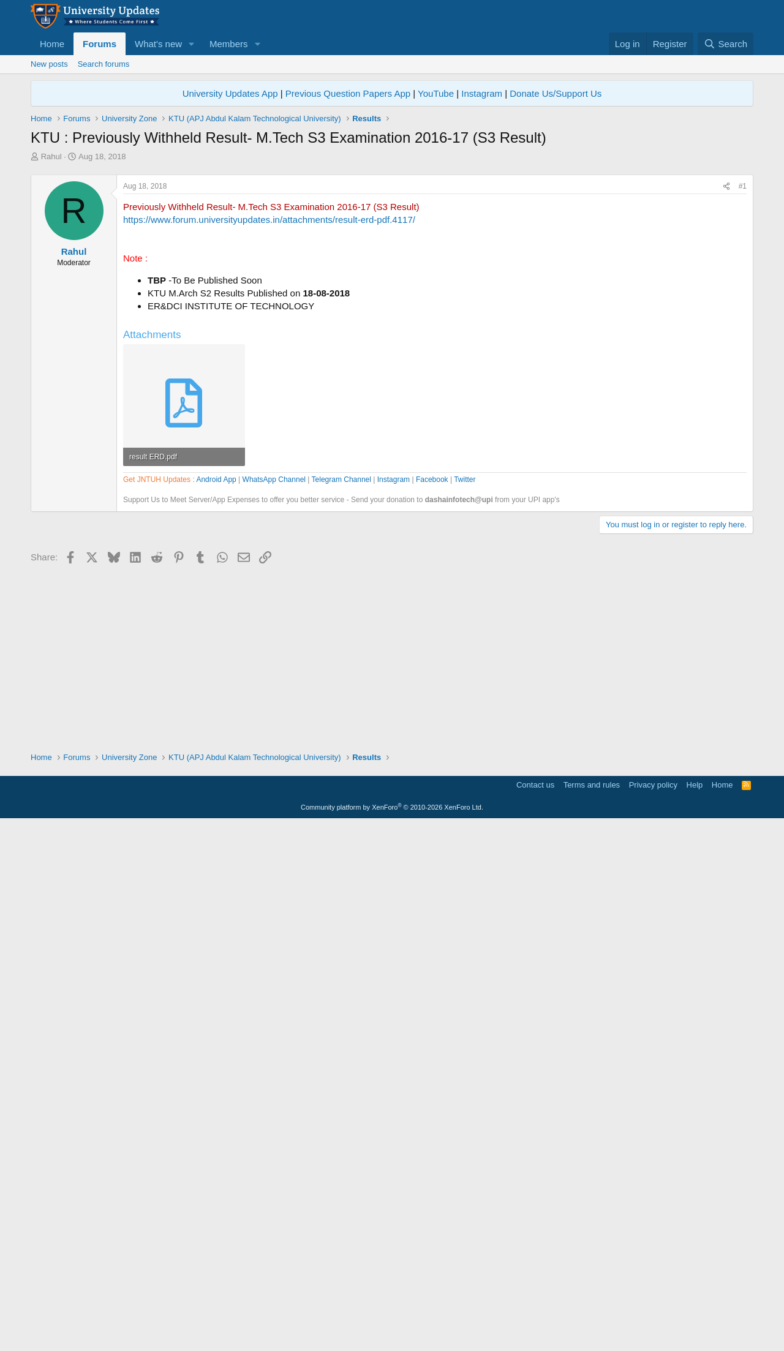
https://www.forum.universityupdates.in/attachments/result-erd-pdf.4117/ (269, 391)
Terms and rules (592, 1311)
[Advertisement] (392, 254)
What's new (158, 44)
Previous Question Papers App (347, 93)
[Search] (725, 43)
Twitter (464, 828)
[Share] (726, 358)
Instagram (481, 93)
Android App (216, 828)
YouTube (436, 93)
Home (52, 44)
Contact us (535, 1311)
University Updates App (230, 93)
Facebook (432, 828)
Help (695, 1311)
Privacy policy (653, 1311)
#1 (743, 357)
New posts (49, 64)
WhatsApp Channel (274, 828)
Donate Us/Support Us (555, 93)
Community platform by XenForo (392, 1334)
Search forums (104, 64)
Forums (99, 44)
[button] (191, 43)
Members (228, 44)
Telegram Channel (341, 828)
